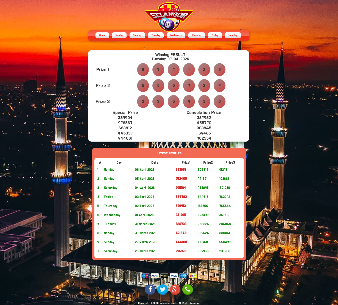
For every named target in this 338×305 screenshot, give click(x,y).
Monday (137, 35)
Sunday (119, 35)
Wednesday (176, 35)
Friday (214, 35)
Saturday (233, 35)
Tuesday (156, 35)
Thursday (197, 35)
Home (102, 35)
